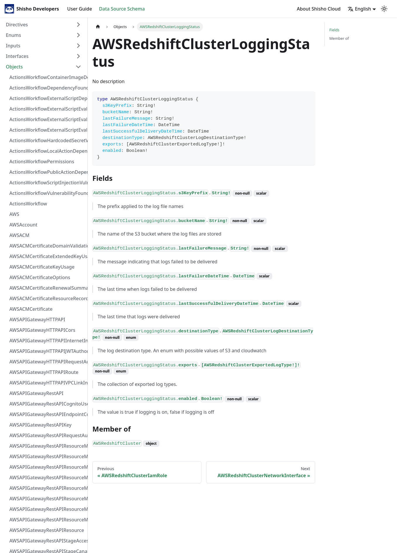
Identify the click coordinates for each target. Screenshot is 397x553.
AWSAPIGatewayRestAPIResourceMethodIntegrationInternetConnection (47, 446)
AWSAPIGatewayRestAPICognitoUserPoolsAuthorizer (47, 404)
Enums (13, 35)
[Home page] (97, 26)
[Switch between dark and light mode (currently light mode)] (384, 8)
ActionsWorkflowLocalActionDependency (47, 151)
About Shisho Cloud (319, 9)
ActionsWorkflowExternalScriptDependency (47, 98)
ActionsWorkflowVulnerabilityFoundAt (47, 193)
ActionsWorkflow (28, 203)
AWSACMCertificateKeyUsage (42, 267)
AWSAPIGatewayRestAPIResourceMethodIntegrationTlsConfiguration (47, 477)
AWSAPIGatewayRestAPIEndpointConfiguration (47, 414)
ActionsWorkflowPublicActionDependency (47, 172)
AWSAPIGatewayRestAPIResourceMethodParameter (47, 498)
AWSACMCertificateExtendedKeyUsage (47, 256)
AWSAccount (23, 224)
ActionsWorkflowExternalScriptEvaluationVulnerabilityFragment (47, 109)
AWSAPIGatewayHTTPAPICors (42, 330)
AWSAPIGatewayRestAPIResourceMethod (47, 519)
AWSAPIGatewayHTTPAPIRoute (43, 372)
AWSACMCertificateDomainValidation (47, 246)
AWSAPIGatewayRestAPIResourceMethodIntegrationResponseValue (47, 456)
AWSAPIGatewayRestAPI (36, 393)
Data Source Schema (122, 9)
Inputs (13, 45)
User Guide (79, 9)
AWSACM (19, 235)
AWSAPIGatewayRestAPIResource (46, 530)
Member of (339, 38)
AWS (14, 214)
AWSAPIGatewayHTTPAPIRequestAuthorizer (47, 361)
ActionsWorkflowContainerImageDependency (47, 77)
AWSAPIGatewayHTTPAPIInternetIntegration (47, 340)
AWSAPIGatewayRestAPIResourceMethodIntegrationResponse (47, 467)
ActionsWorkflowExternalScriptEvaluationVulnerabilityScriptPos (47, 119)
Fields (334, 29)
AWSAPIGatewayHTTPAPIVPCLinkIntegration (47, 382)
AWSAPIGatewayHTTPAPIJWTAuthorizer (47, 351)
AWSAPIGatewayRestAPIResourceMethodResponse (47, 509)
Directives (17, 24)
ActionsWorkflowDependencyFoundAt (47, 88)
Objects (14, 66)
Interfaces (17, 56)
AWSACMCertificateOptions (39, 277)
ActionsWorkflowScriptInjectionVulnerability (47, 182)
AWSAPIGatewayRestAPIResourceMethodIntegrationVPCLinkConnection (47, 488)
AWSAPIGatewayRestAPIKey (40, 425)
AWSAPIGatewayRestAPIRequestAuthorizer (47, 435)
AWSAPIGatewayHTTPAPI (37, 319)
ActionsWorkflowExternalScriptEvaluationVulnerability (47, 130)
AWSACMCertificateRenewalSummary (47, 288)
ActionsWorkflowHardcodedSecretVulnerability (47, 140)
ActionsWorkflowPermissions (41, 161)
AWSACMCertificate (31, 309)
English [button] (359, 9)
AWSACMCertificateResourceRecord (47, 298)
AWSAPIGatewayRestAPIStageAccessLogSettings (47, 540)
